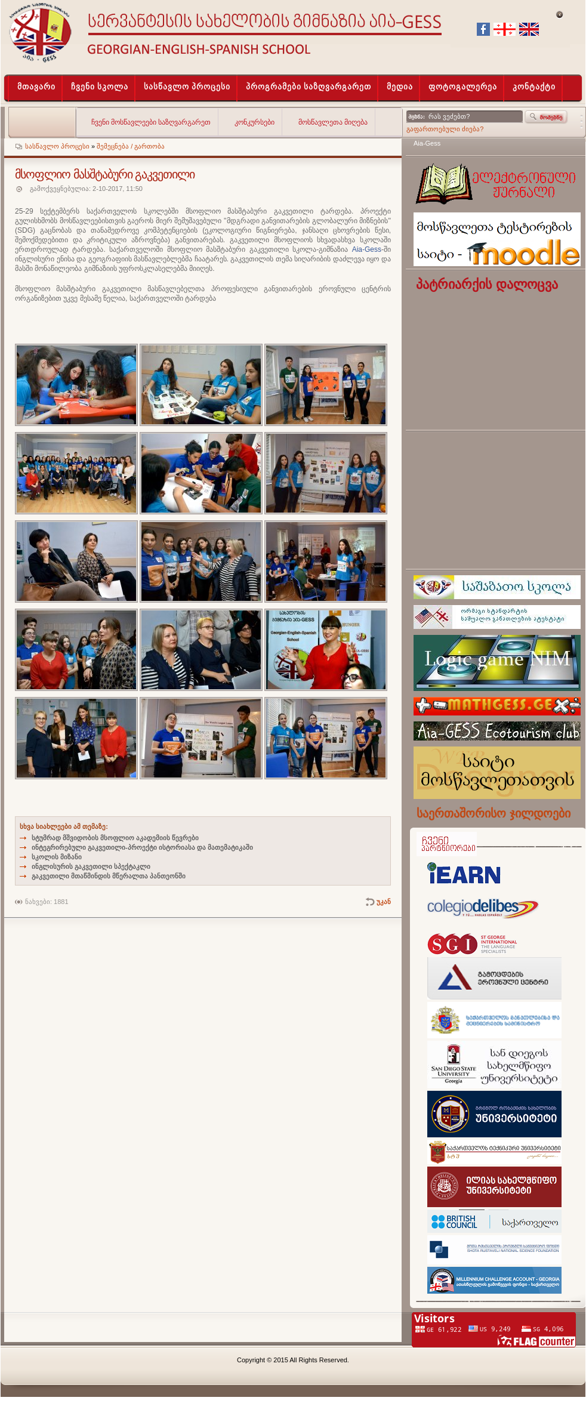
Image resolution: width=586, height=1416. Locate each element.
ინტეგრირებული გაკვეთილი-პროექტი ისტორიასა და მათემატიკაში (142, 847)
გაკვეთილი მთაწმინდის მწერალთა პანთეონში (109, 876)
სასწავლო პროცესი (57, 146)
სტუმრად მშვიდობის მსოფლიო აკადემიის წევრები (115, 837)
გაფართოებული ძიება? (444, 128)
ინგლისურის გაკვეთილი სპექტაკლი (91, 866)
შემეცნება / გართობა (131, 146)
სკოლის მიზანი (57, 856)
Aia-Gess (427, 143)
